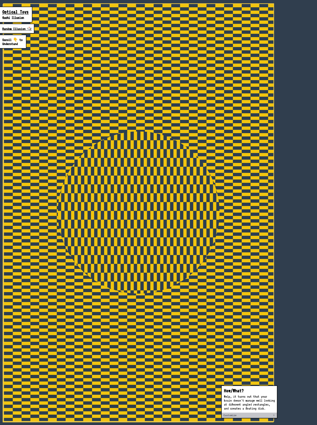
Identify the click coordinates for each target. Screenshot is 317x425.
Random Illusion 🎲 (17, 29)
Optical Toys (15, 12)
